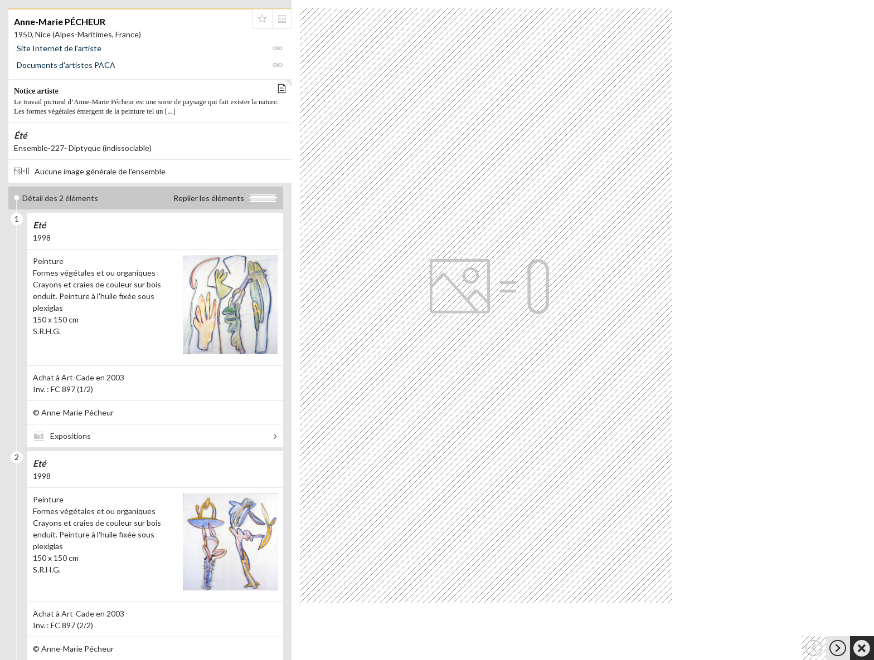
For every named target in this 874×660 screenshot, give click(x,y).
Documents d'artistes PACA (66, 65)
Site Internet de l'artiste (59, 48)
